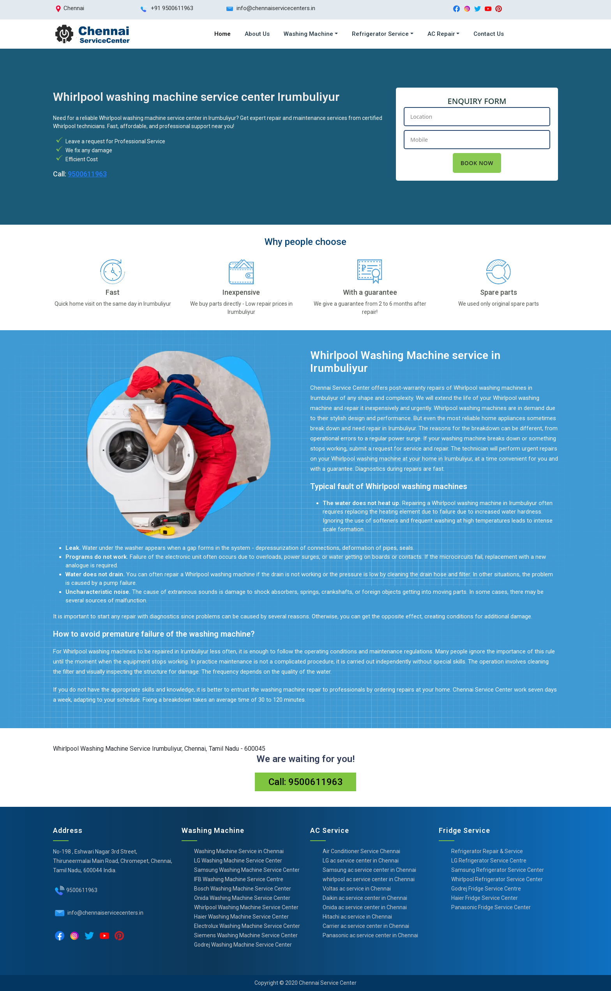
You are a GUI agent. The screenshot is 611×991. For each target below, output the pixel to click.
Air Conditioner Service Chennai (361, 851)
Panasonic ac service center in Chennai (370, 935)
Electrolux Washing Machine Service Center (247, 926)
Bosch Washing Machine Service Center (242, 888)
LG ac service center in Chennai (361, 860)
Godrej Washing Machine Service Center (243, 945)
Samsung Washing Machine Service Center (247, 870)
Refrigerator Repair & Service (487, 851)
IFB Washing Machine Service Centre (238, 879)
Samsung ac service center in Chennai (369, 870)
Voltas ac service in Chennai (357, 888)
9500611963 (87, 174)
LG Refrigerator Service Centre (488, 860)
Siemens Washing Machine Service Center (246, 935)
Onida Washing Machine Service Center (242, 898)
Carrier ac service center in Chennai (366, 926)
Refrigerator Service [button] (380, 33)
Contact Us (488, 33)
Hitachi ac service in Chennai (357, 917)
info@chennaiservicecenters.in (104, 913)
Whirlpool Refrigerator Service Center (497, 879)
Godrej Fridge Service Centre (486, 888)
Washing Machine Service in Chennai (239, 851)
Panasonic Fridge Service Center (491, 907)
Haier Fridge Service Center (484, 898)
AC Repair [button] (441, 33)
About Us (257, 33)
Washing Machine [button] (308, 33)
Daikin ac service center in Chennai (365, 898)
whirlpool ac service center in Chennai (369, 879)
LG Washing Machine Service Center (238, 860)
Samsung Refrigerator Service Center (497, 870)
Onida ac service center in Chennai (365, 907)
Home (222, 33)
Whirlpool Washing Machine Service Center (246, 907)
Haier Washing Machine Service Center (241, 917)
